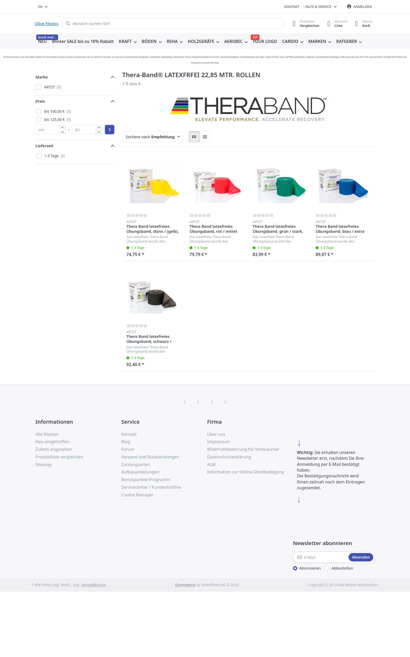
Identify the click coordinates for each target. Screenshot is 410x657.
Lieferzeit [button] (44, 145)
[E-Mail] (320, 557)
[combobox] (43, 7)
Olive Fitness (46, 23)
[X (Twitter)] (198, 402)
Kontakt (292, 6)
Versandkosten (93, 584)
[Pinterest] (225, 402)
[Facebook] (185, 402)
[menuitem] (42, 42)
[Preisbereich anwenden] (109, 129)
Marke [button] (41, 77)
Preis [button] (40, 101)
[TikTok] (212, 402)
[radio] (194, 136)
